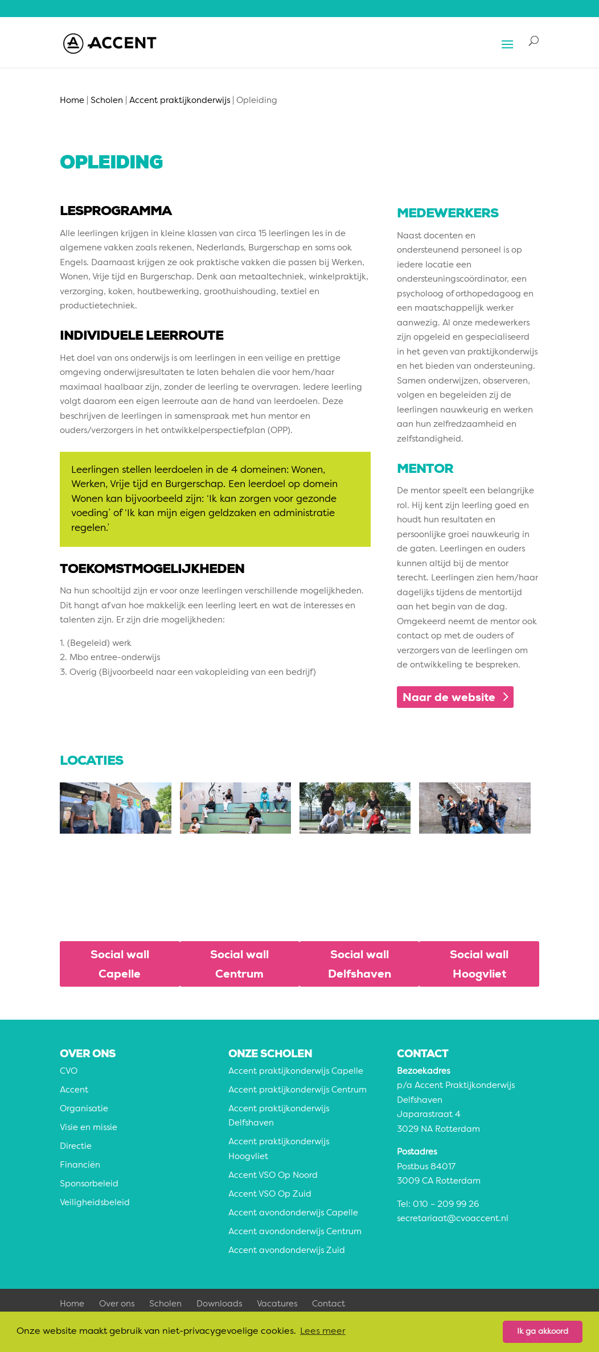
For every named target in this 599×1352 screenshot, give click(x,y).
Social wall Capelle (120, 964)
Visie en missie (88, 1128)
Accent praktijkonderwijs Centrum (297, 1090)
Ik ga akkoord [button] (542, 1331)
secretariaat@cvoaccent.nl (452, 1219)
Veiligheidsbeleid (95, 1203)
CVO (68, 1071)
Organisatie (84, 1109)
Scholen (165, 1304)
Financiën (80, 1165)
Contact (328, 1304)
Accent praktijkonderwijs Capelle (295, 1071)
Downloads (219, 1304)
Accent (74, 1090)
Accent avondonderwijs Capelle (293, 1213)
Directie (76, 1147)
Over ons (116, 1304)
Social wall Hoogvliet (479, 964)
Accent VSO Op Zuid (269, 1194)
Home (72, 1304)
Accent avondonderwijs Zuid (286, 1251)
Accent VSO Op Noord (273, 1176)
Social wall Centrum (239, 964)
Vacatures (277, 1304)
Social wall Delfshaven (359, 964)
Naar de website (449, 697)
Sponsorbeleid (89, 1184)
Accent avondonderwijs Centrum (295, 1232)
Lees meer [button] (323, 1331)
